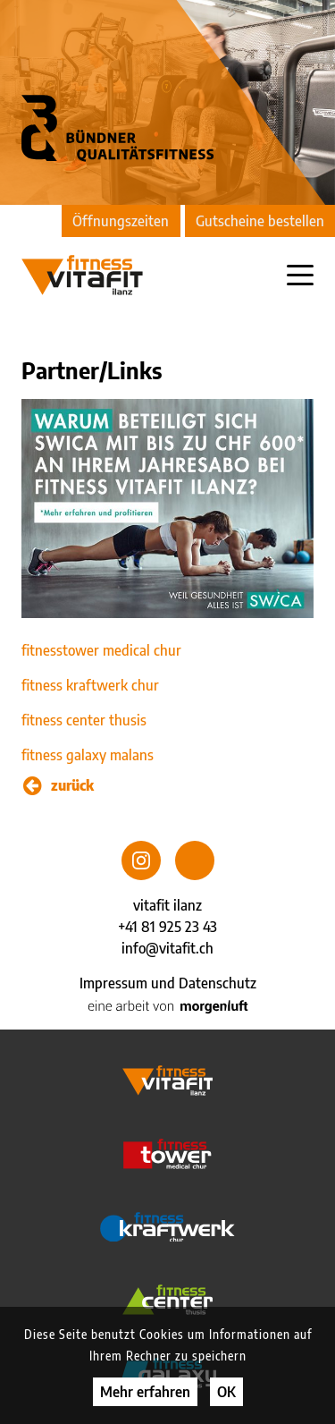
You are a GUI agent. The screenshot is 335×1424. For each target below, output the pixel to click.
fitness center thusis (84, 720)
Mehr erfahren (145, 1392)
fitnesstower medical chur (101, 650)
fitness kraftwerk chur (90, 685)
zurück (58, 785)
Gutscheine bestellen (260, 221)
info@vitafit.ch (167, 948)
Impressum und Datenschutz (168, 983)
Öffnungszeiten (120, 221)
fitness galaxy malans (87, 755)
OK (226, 1392)
